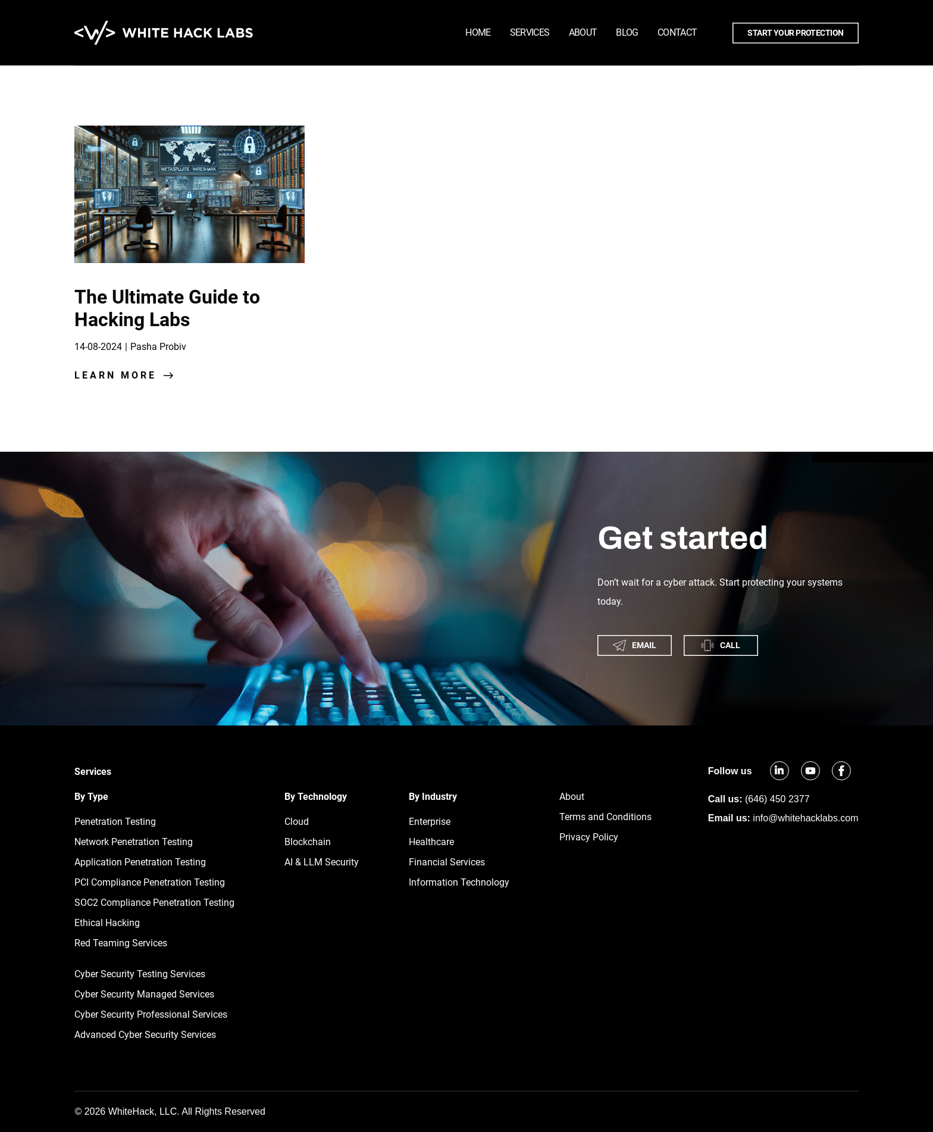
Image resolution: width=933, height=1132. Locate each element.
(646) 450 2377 (777, 799)
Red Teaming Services (120, 943)
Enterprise (429, 821)
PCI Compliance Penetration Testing (149, 882)
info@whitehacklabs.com (805, 818)
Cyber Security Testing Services (139, 974)
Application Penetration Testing (140, 862)
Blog (627, 32)
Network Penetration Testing (133, 842)
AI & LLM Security (321, 862)
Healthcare (431, 842)
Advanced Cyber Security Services (145, 1034)
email (634, 645)
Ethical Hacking (107, 922)
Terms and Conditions (605, 817)
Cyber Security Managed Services (144, 994)
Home (477, 32)
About (583, 32)
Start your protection (795, 32)
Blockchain (307, 842)
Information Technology (459, 882)
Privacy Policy (588, 837)
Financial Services (447, 862)
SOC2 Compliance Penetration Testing (154, 902)
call (720, 645)
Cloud (296, 821)
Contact (677, 32)
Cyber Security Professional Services (150, 1014)
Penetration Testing (115, 821)
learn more (115, 375)
